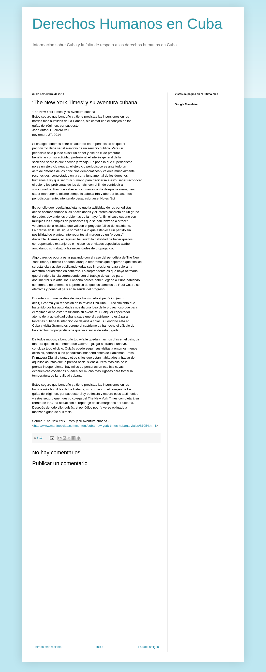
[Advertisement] (121, 73)
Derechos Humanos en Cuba (127, 23)
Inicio (99, 647)
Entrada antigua (148, 647)
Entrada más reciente (47, 647)
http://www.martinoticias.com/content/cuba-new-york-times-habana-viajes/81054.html (95, 426)
